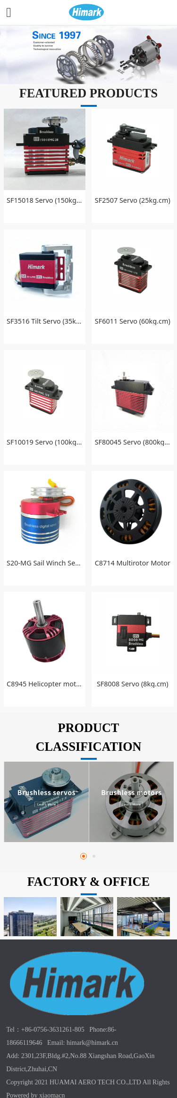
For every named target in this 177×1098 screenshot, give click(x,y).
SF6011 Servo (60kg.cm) (132, 321)
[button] (83, 856)
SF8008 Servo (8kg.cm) (133, 684)
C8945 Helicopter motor (44, 684)
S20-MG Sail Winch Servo (44, 563)
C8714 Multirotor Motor (132, 563)
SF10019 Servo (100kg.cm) (44, 442)
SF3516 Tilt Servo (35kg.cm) (44, 321)
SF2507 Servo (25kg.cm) (132, 200)
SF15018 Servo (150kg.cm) (44, 200)
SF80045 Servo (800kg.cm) (132, 442)
